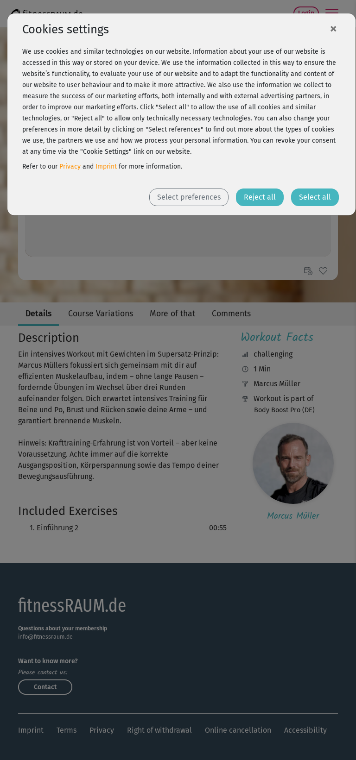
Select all (315, 197)
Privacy (70, 166)
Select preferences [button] (189, 197)
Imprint (106, 166)
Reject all (260, 197)
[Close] (333, 28)
